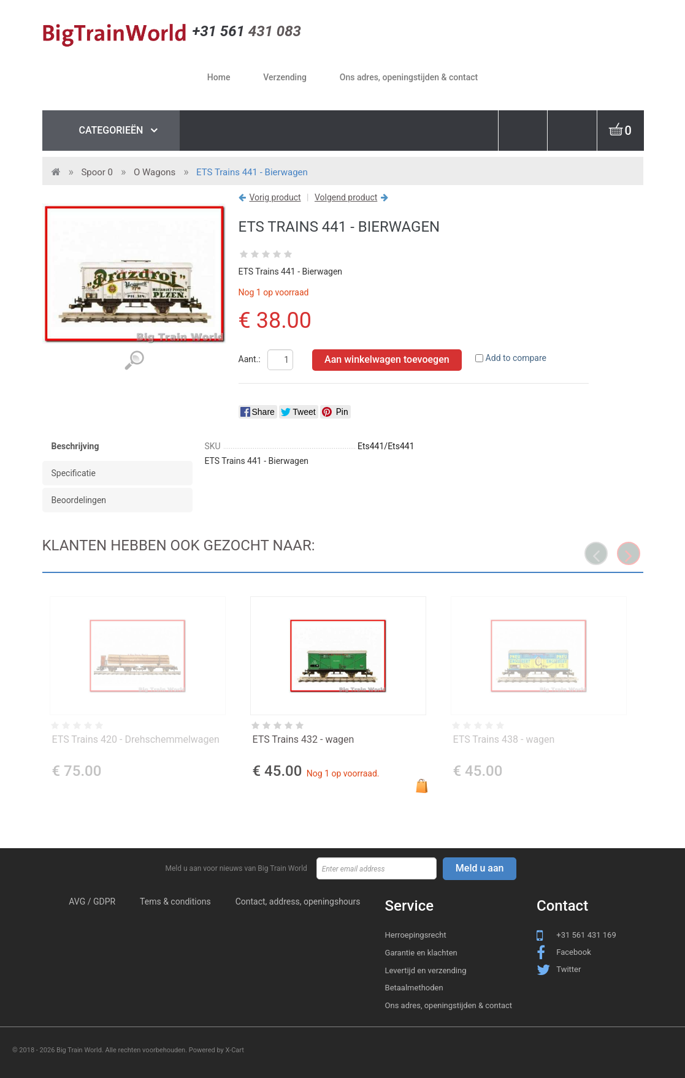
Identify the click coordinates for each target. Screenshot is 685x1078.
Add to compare (516, 358)
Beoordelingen (79, 500)
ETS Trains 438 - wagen (504, 739)
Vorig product (275, 197)
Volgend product (346, 197)
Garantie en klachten (421, 952)
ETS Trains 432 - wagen (303, 739)
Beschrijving (75, 446)
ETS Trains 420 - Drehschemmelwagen (136, 739)
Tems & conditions (175, 901)
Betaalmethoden (414, 987)
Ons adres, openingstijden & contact (449, 1005)
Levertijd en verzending (426, 970)
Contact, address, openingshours (298, 901)
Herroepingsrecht (415, 934)
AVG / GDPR (92, 901)
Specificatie (74, 473)
